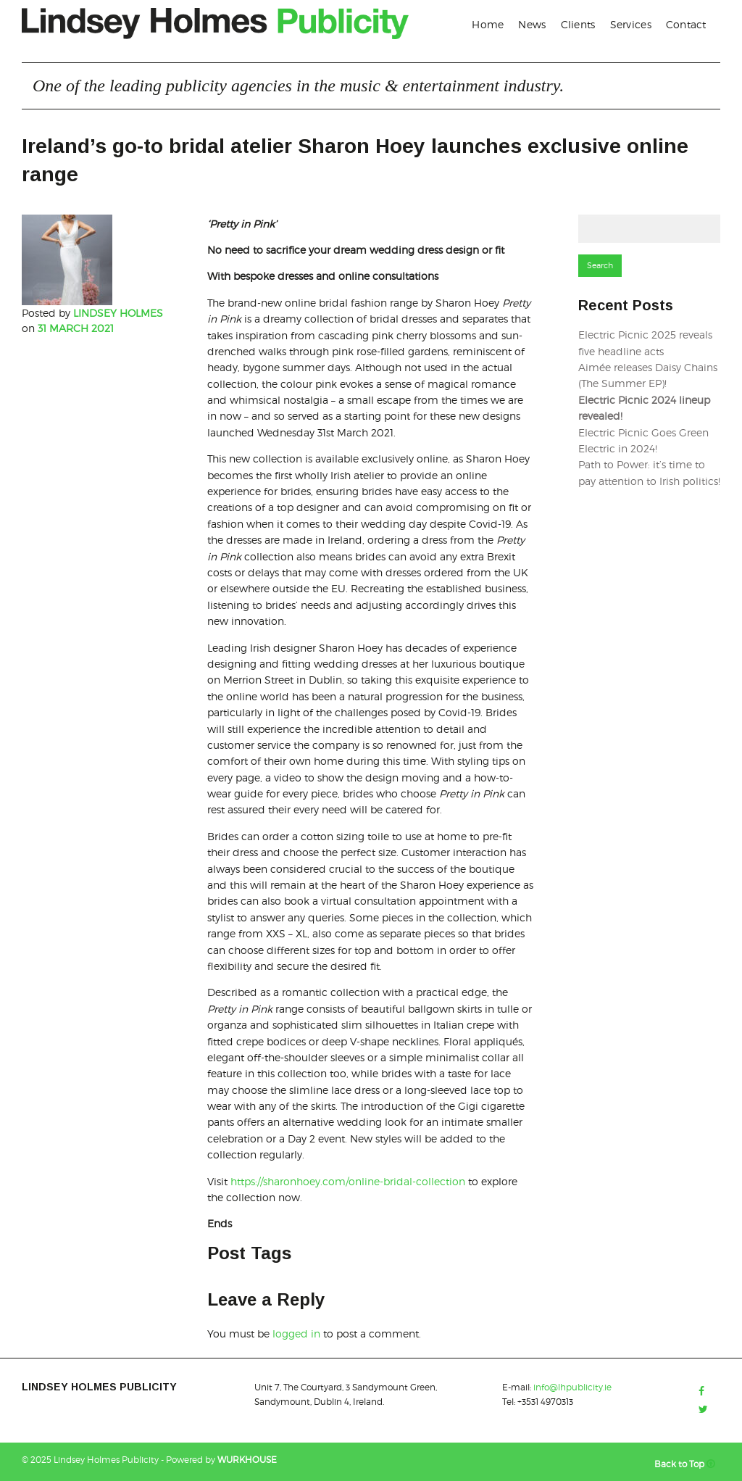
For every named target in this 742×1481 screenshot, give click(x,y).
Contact (686, 24)
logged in (296, 1333)
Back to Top (687, 1464)
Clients (578, 24)
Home (488, 24)
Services (630, 24)
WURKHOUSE (247, 1459)
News (532, 24)
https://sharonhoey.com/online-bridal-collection (347, 1181)
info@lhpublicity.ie (572, 1387)
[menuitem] (487, 24)
